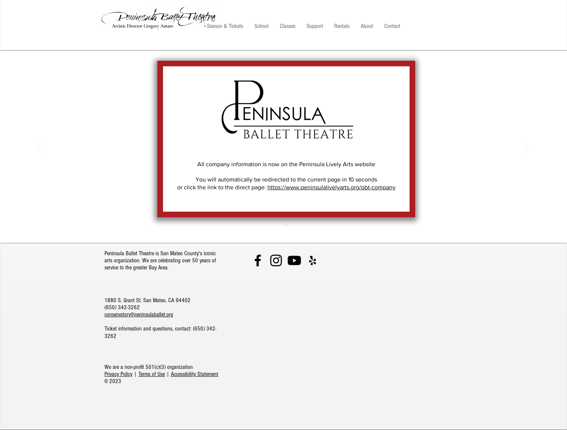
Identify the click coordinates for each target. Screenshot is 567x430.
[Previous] (40, 147)
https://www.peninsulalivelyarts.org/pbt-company (331, 187)
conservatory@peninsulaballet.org (138, 314)
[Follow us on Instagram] (276, 260)
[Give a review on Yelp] (312, 260)
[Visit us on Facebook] (258, 260)
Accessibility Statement (194, 374)
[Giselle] (287, 225)
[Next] (526, 147)
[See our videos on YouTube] (294, 260)
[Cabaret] (280, 225)
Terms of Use (151, 374)
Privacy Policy (118, 374)
